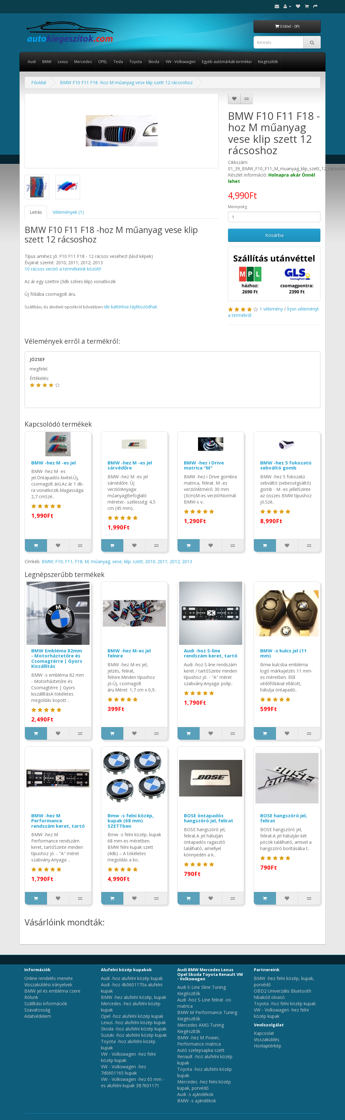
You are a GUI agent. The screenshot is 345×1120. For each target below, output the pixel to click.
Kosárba (274, 235)
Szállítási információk (45, 1003)
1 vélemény (271, 309)
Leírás (36, 212)
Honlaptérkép (267, 1046)
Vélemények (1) (68, 212)
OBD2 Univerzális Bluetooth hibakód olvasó (282, 994)
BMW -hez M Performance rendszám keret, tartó (58, 820)
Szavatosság (37, 1010)
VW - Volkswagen (181, 61)
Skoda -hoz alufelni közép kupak (134, 1029)
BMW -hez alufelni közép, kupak (133, 997)
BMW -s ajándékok (196, 1101)
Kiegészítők (268, 61)
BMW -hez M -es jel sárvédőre (130, 465)
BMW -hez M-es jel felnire (129, 653)
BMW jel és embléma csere (52, 991)
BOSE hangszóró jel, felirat (283, 818)
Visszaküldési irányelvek (48, 985)
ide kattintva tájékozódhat (130, 307)
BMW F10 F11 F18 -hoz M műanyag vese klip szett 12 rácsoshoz (126, 82)
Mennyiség (237, 206)
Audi (32, 61)
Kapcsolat (264, 1033)
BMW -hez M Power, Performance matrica (199, 1041)
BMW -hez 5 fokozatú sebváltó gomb (285, 465)
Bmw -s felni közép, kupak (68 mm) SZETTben (131, 820)
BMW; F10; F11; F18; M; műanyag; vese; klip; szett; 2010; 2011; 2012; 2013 (117, 561)
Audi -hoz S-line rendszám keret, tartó (210, 653)
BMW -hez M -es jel (53, 462)
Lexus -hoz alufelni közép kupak (133, 1022)
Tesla (118, 61)
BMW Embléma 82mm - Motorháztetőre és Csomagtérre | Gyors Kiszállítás (56, 658)
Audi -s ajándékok (195, 1094)
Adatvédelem (37, 1016)
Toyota (135, 61)
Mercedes (83, 61)
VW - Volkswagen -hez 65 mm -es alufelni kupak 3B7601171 (133, 1082)
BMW (46, 61)
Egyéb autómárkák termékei (227, 61)
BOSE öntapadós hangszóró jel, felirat (208, 818)
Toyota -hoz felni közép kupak (285, 1003)
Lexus (63, 61)
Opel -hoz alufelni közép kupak (132, 1016)
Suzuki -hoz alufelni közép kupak (134, 1035)
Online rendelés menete (48, 978)
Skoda (153, 61)
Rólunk (31, 997)
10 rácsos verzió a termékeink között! (63, 269)
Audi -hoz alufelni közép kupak (132, 978)
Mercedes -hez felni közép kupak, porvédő (204, 1085)
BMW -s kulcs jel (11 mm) (283, 653)
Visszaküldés (266, 1039)
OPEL (102, 61)
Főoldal (38, 82)
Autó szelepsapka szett (201, 1050)
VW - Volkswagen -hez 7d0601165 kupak (123, 1070)
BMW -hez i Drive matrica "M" (204, 465)
